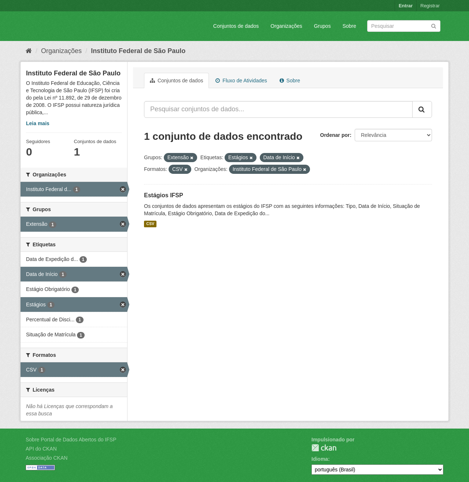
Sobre (349, 26)
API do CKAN (41, 449)
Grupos (322, 26)
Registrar (430, 5)
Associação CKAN (46, 458)
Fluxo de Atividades (241, 80)
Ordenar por (335, 135)
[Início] (29, 51)
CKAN (323, 448)
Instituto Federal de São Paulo (138, 51)
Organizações (286, 26)
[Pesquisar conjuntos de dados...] (278, 109)
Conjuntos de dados (236, 26)
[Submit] (434, 25)
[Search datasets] (403, 26)
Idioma (319, 459)
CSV (150, 224)
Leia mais (37, 123)
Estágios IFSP (163, 195)
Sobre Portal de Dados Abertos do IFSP (71, 439)
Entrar (406, 5)
